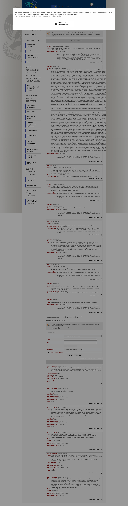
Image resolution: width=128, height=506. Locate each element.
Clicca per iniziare (63, 24)
